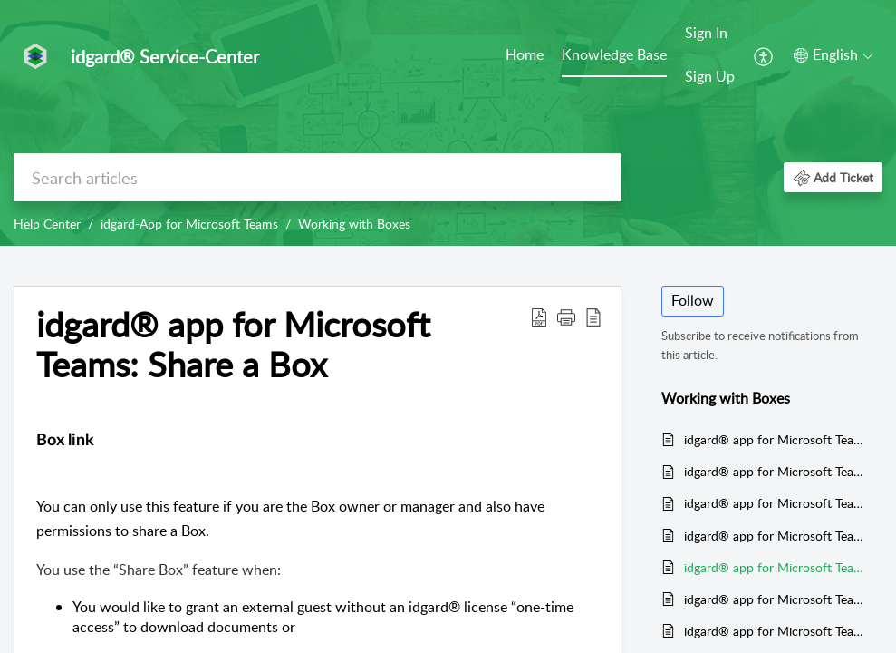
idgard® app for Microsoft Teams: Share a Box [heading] (233, 345)
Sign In (706, 33)
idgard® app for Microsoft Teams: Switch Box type (774, 630)
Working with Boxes (354, 223)
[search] (317, 177)
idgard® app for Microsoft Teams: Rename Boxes (774, 599)
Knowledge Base (614, 54)
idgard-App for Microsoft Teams (189, 223)
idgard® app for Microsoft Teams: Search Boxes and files (774, 535)
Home (525, 54)
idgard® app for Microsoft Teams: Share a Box (774, 567)
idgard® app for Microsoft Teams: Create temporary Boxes (774, 471)
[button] (764, 55)
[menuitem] (525, 56)
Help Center (47, 223)
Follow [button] (692, 300)
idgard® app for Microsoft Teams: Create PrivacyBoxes (774, 439)
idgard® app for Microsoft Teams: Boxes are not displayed (774, 503)
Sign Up (710, 76)
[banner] (448, 123)
